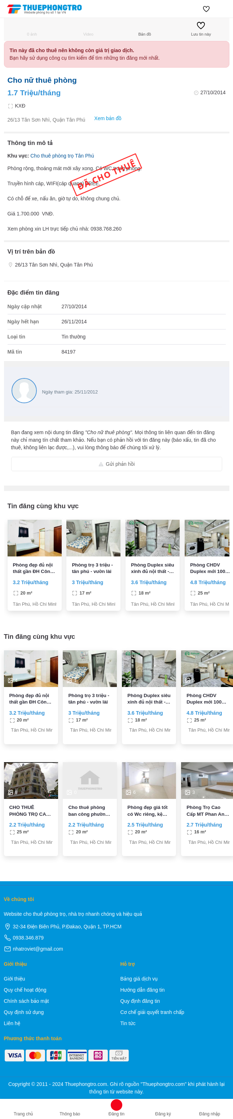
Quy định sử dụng (24, 1012)
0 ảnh (32, 29)
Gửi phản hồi (116, 464)
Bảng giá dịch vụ (139, 979)
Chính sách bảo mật (26, 1001)
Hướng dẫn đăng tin (142, 990)
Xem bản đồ (104, 118)
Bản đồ (144, 29)
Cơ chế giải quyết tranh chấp (152, 1012)
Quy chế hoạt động (25, 990)
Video (88, 29)
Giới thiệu (14, 979)
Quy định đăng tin (140, 1001)
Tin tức (128, 1023)
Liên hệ (12, 1023)
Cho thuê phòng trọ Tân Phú (62, 156)
